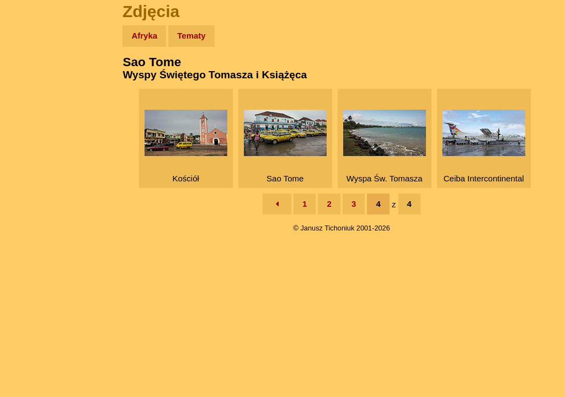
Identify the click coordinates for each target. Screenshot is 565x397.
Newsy (32, 121)
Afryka (148, 35)
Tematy (194, 35)
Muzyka (33, 163)
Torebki (33, 227)
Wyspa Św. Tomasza (386, 146)
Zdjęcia (33, 100)
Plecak (32, 185)
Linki (28, 206)
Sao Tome (287, 146)
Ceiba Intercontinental (485, 146)
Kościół (187, 146)
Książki (33, 142)
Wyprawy (37, 78)
